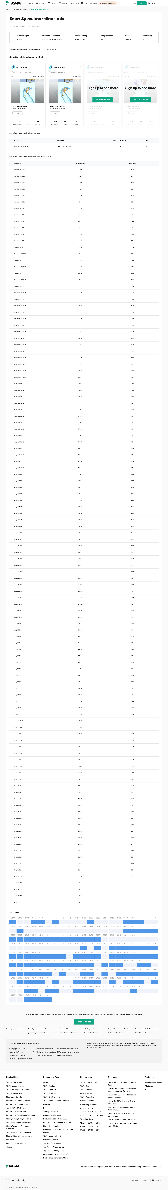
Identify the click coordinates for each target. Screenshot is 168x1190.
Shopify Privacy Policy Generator (18, 1119)
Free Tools (10, 1140)
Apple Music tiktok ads (89, 1033)
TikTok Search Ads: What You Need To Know (122, 1083)
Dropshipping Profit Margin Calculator (20, 1115)
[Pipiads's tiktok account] (18, 1180)
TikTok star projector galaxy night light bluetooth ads (45, 1055)
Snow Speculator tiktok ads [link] (40, 9)
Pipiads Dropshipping (51, 1126)
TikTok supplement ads (65, 1055)
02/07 (82, 1123)
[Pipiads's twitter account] (13, 1180)
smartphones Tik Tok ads (17, 1055)
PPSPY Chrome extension (16, 1143)
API (146, 1090)
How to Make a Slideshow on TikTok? (122, 1120)
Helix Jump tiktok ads (115, 1033)
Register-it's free (103, 99)
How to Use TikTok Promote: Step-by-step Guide (122, 1102)
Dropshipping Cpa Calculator (17, 1104)
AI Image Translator (50, 1112)
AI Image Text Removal (52, 1115)
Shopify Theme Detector (15, 1093)
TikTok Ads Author (87, 1097)
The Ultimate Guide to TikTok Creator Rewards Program (122, 1096)
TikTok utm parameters (15, 1086)
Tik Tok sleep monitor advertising (68, 1052)
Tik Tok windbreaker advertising (43, 1049)
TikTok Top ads (86, 1090)
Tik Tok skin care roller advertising (44, 1052)
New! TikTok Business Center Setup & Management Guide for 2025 (122, 1090)
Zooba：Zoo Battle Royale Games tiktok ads (68, 1033)
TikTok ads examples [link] (20, 9)
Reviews (46, 1108)
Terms (144, 1180)
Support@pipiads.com (153, 1082)
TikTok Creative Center (52, 1097)
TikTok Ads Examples (88, 1082)
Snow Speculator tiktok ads (37, 1029)
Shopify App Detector (14, 1097)
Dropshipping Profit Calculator (17, 1112)
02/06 (90, 1123)
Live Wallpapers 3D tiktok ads (65, 1029)
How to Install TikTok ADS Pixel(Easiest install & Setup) (123, 1124)
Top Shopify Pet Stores (52, 1143)
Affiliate (9, 1147)
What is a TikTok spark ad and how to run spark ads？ (122, 1115)
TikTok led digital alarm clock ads (20, 1059)
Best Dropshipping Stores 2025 (55, 1119)
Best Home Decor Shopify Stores (55, 1158)
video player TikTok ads (17, 1049)
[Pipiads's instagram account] (23, 1180)
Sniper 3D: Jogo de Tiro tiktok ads (119, 1029)
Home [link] (8, 9)
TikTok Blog (84, 1086)
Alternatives (47, 1104)
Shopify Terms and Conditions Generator (17, 1127)
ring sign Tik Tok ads (16, 1052)
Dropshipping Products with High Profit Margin (58, 1131)
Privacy (135, 1180)
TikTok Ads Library (50, 1093)
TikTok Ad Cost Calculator (16, 1108)
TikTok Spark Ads (50, 1090)
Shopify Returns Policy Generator (18, 1132)
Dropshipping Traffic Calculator (18, 1101)
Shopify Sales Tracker (14, 1082)
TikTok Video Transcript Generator (56, 1101)
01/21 (82, 1126)
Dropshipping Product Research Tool (57, 1123)
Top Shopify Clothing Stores (53, 1151)
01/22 (98, 1123)
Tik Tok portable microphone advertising (69, 1049)
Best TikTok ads (86, 1093)
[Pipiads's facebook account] (8, 1180)
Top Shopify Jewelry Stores (53, 1147)
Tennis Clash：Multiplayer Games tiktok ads (148, 1029)
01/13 (90, 1126)
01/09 (82, 1130)
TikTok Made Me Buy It (52, 1136)
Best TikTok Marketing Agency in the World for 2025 (121, 1108)
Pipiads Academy (87, 1101)
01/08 (90, 1130)
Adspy (45, 1082)
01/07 (98, 1130)
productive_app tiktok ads (36, 1033)
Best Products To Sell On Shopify (55, 1154)
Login (134, 3)
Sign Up (141, 3)
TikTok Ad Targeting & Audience (18, 1090)
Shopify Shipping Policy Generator (19, 1136)
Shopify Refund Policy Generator (18, 1123)
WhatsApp (149, 1086)
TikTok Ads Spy (49, 1086)
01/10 (98, 1126)
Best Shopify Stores (50, 1140)
